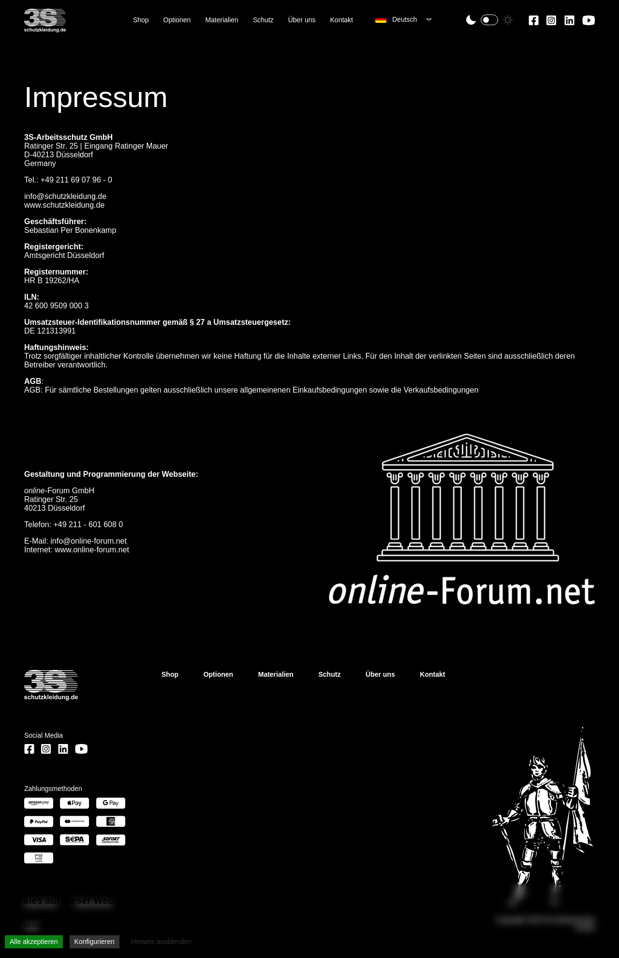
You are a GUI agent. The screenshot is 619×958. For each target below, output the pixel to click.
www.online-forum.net (92, 550)
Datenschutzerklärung (158, 925)
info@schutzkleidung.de (65, 196)
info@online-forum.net (88, 541)
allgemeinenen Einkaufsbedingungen (303, 390)
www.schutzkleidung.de (64, 205)
